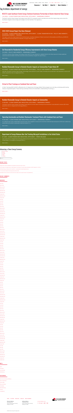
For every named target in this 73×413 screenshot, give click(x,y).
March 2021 (2, 289)
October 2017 (2, 358)
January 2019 (2, 335)
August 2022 (2, 261)
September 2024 (2, 217)
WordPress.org (2, 372)
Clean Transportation (45, 33)
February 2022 (2, 271)
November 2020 (2, 296)
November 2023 (2, 234)
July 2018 (1, 345)
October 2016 (2, 359)
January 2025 (2, 210)
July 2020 (1, 303)
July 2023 (1, 241)
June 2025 (1, 201)
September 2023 (2, 238)
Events (36, 2)
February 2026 (2, 187)
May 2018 (1, 347)
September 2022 (2, 259)
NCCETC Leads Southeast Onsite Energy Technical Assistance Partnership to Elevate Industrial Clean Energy (35, 14)
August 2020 (2, 301)
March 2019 (2, 331)
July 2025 (1, 199)
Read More (5, 22)
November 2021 (2, 275)
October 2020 (2, 298)
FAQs (43, 2)
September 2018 (2, 342)
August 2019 (2, 322)
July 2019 (1, 324)
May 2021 (1, 285)
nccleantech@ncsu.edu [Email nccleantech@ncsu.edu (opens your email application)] (41, 401)
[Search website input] (63, 2)
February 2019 (2, 333)
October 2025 (2, 194)
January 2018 (2, 352)
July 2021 (1, 282)
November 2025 (2, 192)
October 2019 (2, 319)
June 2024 (1, 222)
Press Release (41, 137)
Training (19, 35)
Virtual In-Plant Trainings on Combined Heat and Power (19, 84)
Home (8, 398)
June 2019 (1, 326)
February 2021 (2, 291)
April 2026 (1, 183)
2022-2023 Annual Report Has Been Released (16, 31)
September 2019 (2, 321)
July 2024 (1, 220)
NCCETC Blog (32, 2)
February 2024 (2, 229)
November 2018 (2, 338)
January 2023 (2, 252)
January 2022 (2, 273)
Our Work (45, 5)
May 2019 (1, 328)
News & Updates (62, 5)
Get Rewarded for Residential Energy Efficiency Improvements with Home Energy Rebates (29, 49)
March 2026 (2, 185)
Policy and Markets (60, 33)
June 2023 (1, 243)
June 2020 (1, 305)
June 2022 (1, 264)
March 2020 (2, 310)
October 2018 (2, 340)
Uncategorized (2, 391)
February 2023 (2, 250)
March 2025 (2, 206)
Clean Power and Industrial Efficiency (22, 16)
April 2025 (1, 204)
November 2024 (2, 213)
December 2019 (2, 315)
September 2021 (2, 278)
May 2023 (1, 245)
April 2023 (1, 247)
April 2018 (1, 349)
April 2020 (1, 308)
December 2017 (2, 354)
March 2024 (2, 227)
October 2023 (2, 236)
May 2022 (1, 266)
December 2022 (2, 254)
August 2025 (2, 197)
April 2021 (1, 287)
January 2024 (2, 231)
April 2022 (1, 268)
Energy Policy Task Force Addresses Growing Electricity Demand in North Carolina (12, 165)
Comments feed (2, 370)
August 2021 (2, 280)
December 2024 (2, 211)
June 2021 (1, 284)
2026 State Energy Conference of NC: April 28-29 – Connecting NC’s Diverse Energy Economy (14, 169)
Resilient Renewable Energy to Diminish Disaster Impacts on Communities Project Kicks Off (30, 67)
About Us (52, 5)
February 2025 (2, 208)
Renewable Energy (43, 16)
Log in (1, 366)
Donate (39, 2)
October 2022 (2, 257)
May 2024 (1, 224)
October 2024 (2, 215)
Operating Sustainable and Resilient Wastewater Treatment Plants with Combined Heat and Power (32, 117)
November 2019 (2, 317)
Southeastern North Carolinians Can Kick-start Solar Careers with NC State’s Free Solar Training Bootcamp (16, 172)
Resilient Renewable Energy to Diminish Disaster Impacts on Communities (25, 100)
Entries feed (2, 368)
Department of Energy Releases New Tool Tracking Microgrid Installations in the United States (31, 134)
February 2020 (2, 312)
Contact (46, 2)
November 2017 (2, 356)
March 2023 (2, 248)
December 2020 (2, 294)
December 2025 (2, 190)
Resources (37, 5)
